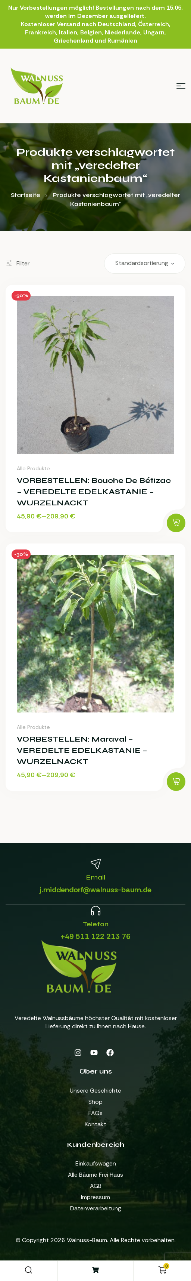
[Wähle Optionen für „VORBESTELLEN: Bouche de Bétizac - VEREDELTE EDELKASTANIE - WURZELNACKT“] (176, 523)
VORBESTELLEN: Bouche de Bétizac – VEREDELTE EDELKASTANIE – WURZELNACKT (94, 492)
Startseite (25, 194)
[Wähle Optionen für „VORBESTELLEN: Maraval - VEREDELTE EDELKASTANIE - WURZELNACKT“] (176, 781)
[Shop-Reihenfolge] (144, 263)
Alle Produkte (33, 468)
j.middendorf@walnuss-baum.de (95, 889)
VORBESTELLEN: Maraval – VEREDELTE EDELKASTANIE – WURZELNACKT (82, 750)
